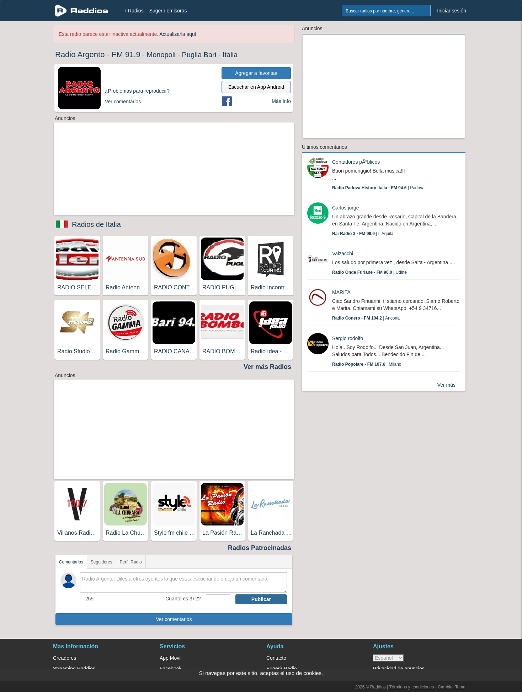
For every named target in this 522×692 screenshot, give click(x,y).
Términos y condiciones (411, 687)
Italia (230, 55)
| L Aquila (362, 233)
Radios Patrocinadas (259, 547)
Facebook (170, 668)
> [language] (388, 657)
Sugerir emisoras (168, 10)
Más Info (281, 101)
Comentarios (71, 562)
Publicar (261, 599)
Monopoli (161, 55)
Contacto (276, 658)
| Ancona (366, 318)
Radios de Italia (96, 224)
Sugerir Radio (281, 668)
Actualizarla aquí (177, 34)
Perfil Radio (131, 562)
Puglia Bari (199, 55)
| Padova (378, 187)
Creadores (64, 658)
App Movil (170, 658)
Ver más (446, 385)
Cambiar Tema (451, 687)
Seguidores (101, 562)
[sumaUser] (218, 599)
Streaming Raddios (74, 668)
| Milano (366, 364)
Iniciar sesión (451, 10)
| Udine (369, 272)
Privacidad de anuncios (399, 668)
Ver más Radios (267, 366)
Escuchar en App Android (256, 87)
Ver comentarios (174, 619)
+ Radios (134, 10)
